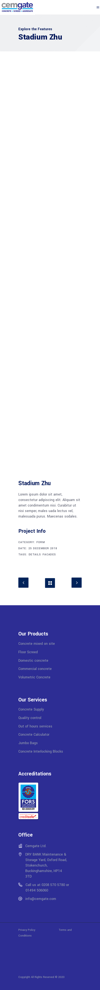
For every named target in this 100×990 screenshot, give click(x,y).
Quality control (29, 717)
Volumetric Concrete (34, 677)
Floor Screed (28, 652)
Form (40, 542)
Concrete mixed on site (36, 643)
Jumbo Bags (28, 743)
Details (35, 554)
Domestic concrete (33, 660)
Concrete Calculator (33, 734)
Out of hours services (35, 726)
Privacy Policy (38, 930)
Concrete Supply (31, 709)
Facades (49, 554)
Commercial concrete (35, 668)
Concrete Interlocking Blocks (40, 751)
